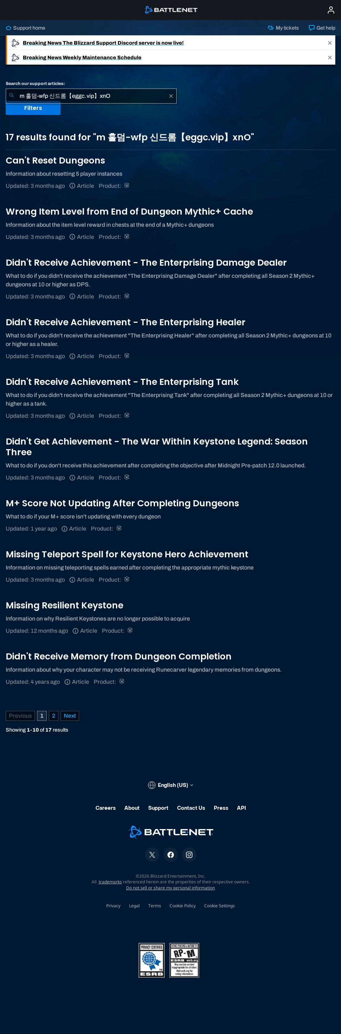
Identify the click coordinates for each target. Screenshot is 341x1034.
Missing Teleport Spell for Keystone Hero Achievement (127, 554)
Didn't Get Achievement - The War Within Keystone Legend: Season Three (157, 446)
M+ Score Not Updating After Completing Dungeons (122, 503)
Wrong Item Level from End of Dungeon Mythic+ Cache (129, 211)
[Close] (330, 42)
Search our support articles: (35, 83)
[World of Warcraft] (127, 186)
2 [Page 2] (53, 716)
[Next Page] (70, 716)
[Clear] (171, 96)
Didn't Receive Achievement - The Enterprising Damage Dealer (146, 262)
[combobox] (91, 96)
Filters (33, 108)
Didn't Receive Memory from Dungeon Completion (119, 656)
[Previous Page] (20, 716)
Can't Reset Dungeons (55, 160)
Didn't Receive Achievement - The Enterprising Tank (122, 382)
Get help (322, 28)
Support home (25, 28)
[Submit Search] (11, 96)
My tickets (283, 28)
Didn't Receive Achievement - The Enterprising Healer (126, 322)
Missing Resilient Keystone (64, 605)
